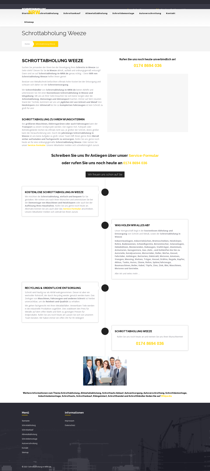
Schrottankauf (70, 13)
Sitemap (28, 22)
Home (27, 44)
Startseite (26, 421)
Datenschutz (70, 425)
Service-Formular (144, 155)
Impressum (69, 421)
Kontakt (169, 13)
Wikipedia (166, 396)
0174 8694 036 (135, 163)
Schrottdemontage (122, 13)
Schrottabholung (47, 13)
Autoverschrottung (149, 13)
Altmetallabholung (95, 13)
